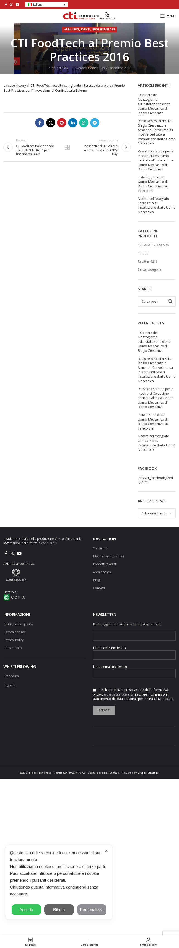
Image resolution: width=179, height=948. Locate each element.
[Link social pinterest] (61, 122)
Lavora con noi (14, 632)
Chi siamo (100, 548)
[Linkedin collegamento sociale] (72, 122)
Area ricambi (102, 572)
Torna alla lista (67, 147)
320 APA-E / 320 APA (153, 245)
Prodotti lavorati (105, 564)
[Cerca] (157, 301)
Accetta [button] (26, 909)
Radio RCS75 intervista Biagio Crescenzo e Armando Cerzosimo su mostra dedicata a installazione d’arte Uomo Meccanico (157, 132)
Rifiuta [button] (59, 909)
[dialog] (59, 882)
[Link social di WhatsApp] (83, 122)
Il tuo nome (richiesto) (134, 651)
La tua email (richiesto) (134, 669)
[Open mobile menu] (168, 16)
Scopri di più (48, 543)
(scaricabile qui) (115, 694)
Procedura (11, 676)
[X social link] (11, 5)
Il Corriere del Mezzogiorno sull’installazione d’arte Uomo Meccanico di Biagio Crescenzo (154, 104)
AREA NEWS (71, 29)
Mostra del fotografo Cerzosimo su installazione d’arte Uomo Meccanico (157, 205)
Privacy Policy (13, 640)
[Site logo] (89, 16)
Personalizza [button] (91, 909)
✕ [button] (106, 851)
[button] (46, 5)
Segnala (9, 685)
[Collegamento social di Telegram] (94, 122)
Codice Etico (12, 648)
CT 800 (143, 253)
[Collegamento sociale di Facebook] (5, 5)
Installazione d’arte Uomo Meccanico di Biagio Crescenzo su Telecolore (153, 184)
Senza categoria (150, 269)
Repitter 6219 (148, 261)
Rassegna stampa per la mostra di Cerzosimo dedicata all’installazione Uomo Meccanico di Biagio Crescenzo (155, 160)
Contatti (99, 588)
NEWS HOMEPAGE (103, 29)
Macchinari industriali (108, 556)
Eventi (85, 29)
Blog (96, 580)
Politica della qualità (18, 624)
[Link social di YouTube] (17, 5)
